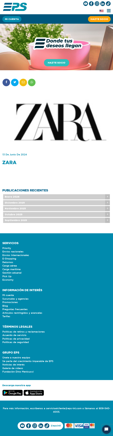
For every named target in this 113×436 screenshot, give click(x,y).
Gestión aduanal (12, 273)
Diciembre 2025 (15, 207)
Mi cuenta (12, 19)
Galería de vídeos (12, 368)
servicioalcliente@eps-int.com (64, 408)
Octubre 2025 (13, 219)
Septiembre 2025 (16, 225)
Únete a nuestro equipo (16, 358)
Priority (6, 248)
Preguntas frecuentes (15, 309)
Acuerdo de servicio (14, 335)
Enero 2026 (12, 201)
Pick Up (6, 276)
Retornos (7, 262)
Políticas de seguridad (15, 342)
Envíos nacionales (13, 252)
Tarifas (6, 316)
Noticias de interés (13, 365)
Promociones (10, 302)
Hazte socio (99, 19)
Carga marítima (11, 269)
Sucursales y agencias (15, 299)
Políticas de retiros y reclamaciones (23, 332)
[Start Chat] (106, 429)
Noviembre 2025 (15, 213)
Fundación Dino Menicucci (18, 372)
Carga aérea (9, 266)
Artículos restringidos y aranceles (22, 313)
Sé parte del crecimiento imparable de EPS (27, 361)
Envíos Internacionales (15, 255)
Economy (8, 280)
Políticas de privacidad (16, 339)
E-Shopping (9, 259)
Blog (5, 306)
